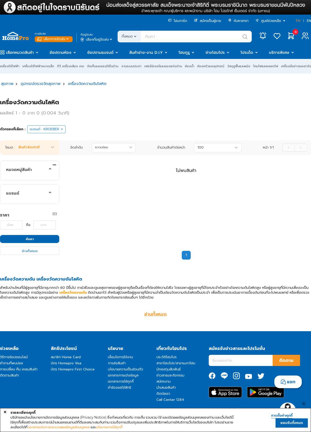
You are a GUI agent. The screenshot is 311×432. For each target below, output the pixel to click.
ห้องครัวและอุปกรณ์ (210, 66)
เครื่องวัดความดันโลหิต (87, 84)
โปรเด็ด (247, 53)
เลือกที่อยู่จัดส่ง (97, 39)
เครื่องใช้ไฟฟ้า (9, 66)
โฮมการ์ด (177, 20)
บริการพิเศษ (279, 53)
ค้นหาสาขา (238, 20)
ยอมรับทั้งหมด (291, 422)
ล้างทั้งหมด (30, 251)
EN (309, 20)
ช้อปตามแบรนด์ (100, 53)
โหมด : (10, 147)
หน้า (268, 147)
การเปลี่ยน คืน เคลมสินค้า (18, 369)
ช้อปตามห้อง (60, 53)
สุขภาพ (7, 84)
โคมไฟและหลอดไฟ (265, 66)
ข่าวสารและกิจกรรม (170, 375)
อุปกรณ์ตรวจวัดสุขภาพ (40, 84)
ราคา (4, 215)
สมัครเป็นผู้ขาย (207, 20)
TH (297, 20)
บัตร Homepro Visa (66, 363)
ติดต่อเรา (163, 393)
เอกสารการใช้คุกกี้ (121, 381)
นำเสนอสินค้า (166, 387)
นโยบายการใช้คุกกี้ (109, 427)
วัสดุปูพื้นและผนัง (238, 66)
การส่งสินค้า (117, 363)
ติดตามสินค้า (9, 375)
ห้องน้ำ (189, 66)
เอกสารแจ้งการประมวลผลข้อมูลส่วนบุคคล (59, 427)
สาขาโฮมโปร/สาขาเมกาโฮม (175, 363)
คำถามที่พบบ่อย (11, 363)
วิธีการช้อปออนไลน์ (14, 357)
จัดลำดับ (76, 147)
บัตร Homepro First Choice (73, 369)
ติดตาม (286, 360)
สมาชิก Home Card (66, 357)
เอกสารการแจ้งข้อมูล (123, 375)
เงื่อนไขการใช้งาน (120, 357)
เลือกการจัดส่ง (53, 39)
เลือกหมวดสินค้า (20, 53)
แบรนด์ (12, 193)
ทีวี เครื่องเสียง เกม (70, 66)
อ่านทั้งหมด (155, 314)
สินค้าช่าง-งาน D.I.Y (146, 53)
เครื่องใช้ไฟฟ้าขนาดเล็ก (38, 66)
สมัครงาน (163, 381)
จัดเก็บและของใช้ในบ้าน (102, 66)
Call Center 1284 (170, 399)
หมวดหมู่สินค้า (19, 170)
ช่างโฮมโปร (215, 53)
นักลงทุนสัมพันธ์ (168, 369)
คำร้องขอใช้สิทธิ (119, 387)
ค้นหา (30, 239)
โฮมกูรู (184, 53)
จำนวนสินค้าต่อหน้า (171, 147)
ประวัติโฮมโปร (166, 357)
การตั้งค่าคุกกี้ (282, 415)
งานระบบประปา (131, 66)
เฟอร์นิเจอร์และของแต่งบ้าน (163, 66)
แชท (291, 381)
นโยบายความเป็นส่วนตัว (125, 369)
